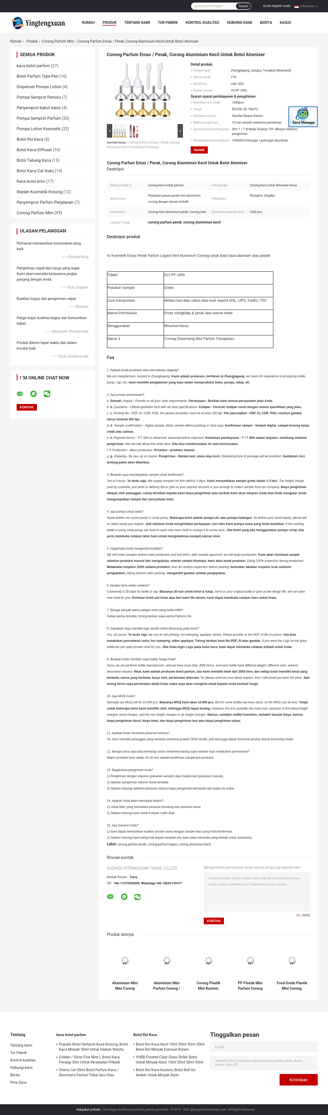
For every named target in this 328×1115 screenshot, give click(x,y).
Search (243, 6)
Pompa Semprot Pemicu (39, 97)
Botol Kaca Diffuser (34, 149)
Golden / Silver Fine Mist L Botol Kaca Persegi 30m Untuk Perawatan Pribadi (89, 1059)
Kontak (199, 150)
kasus (285, 23)
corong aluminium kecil (195, 844)
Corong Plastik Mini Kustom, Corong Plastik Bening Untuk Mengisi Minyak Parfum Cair (208, 986)
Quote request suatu (277, 6)
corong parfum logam (162, 844)
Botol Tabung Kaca (34, 160)
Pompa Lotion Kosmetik (38, 128)
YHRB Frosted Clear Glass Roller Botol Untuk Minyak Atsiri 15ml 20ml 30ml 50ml (169, 1059)
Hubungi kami (239, 23)
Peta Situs (18, 1082)
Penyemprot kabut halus (39, 107)
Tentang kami (137, 23)
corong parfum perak (131, 844)
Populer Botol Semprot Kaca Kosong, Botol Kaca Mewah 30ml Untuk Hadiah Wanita (93, 1046)
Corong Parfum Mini (58, 41)
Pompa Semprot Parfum (39, 118)
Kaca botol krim (31, 181)
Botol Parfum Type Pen (37, 76)
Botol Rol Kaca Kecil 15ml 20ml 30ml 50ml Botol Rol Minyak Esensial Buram (170, 1046)
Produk (109, 23)
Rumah (88, 23)
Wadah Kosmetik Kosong (39, 191)
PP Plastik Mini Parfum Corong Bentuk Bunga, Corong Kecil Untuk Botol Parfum (250, 986)
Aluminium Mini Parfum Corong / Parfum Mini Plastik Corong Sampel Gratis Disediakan (166, 986)
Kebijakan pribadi (88, 1109)
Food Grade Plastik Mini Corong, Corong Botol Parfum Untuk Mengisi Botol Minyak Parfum (292, 986)
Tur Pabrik (168, 23)
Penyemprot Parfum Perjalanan (45, 202)
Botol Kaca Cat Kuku (35, 170)
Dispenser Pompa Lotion (39, 86)
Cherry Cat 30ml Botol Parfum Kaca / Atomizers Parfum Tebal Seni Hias (89, 1072)
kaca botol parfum (33, 65)
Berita (266, 23)
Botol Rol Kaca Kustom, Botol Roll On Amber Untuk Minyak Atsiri (166, 1072)
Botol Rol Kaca (30, 139)
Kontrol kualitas (202, 23)
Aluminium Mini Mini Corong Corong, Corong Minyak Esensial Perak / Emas (125, 986)
